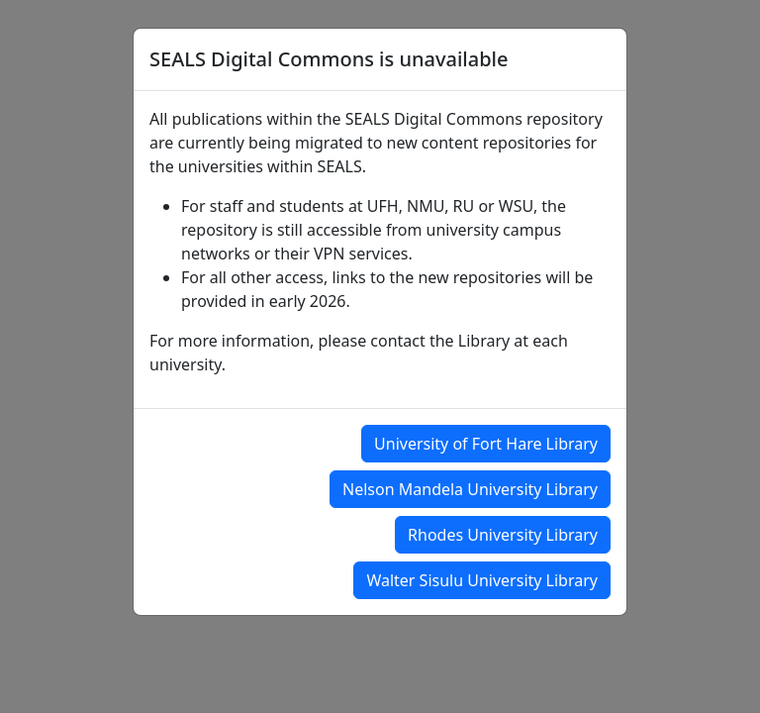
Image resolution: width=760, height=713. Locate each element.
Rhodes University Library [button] (503, 535)
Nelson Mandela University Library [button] (470, 489)
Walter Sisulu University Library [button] (482, 580)
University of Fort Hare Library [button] (486, 444)
